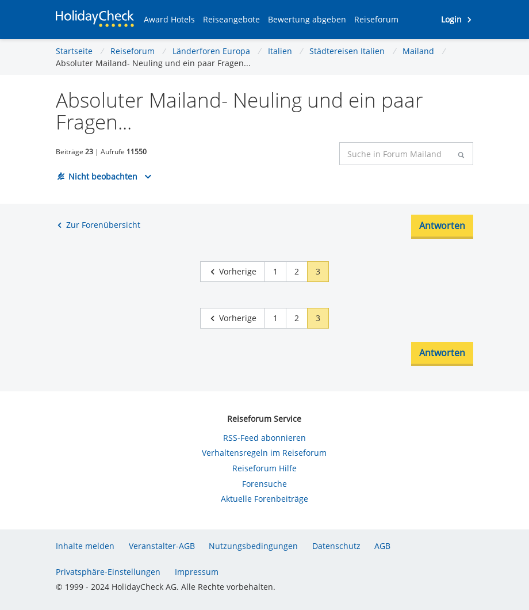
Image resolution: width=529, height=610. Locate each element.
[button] (169, 19)
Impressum (196, 571)
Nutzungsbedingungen (253, 545)
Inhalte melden (85, 545)
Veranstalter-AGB (162, 545)
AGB (382, 545)
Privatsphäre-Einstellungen (108, 571)
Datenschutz (336, 545)
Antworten (442, 225)
